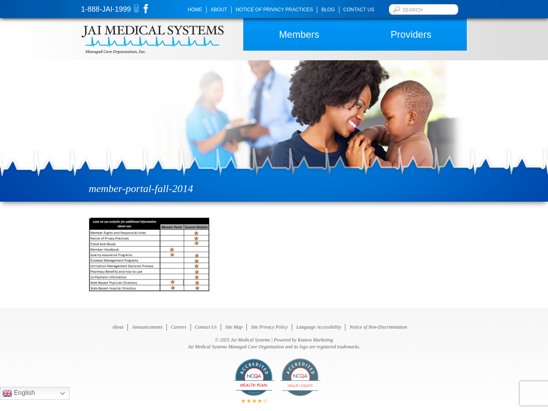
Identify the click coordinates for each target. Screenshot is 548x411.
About (219, 9)
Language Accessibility (318, 327)
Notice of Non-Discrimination (378, 327)
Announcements (147, 327)
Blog (328, 9)
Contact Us (358, 9)
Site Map (233, 327)
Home (195, 9)
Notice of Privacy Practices (274, 9)
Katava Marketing (315, 340)
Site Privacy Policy (269, 327)
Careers (178, 327)
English (18, 393)
